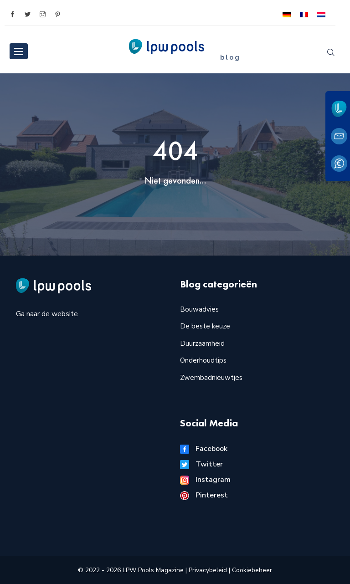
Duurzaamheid (202, 343)
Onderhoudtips (203, 360)
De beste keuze (205, 326)
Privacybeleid (209, 570)
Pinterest (204, 495)
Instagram (205, 480)
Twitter (201, 464)
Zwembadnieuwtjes (211, 377)
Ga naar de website (47, 314)
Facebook (203, 449)
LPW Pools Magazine (153, 570)
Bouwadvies (199, 309)
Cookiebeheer (252, 570)
